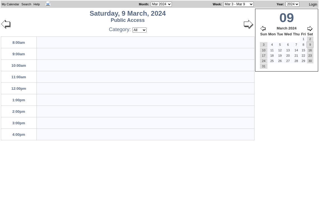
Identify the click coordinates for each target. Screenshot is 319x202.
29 (303, 61)
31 (263, 66)
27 (288, 61)
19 (280, 55)
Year (280, 4)
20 (288, 55)
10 (263, 50)
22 (303, 55)
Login (313, 4)
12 (280, 50)
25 (272, 61)
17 (263, 55)
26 (280, 61)
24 (263, 61)
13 (288, 50)
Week (217, 4)
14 (296, 50)
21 (296, 55)
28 (296, 61)
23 (310, 55)
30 (310, 61)
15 (303, 50)
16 (310, 50)
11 (272, 50)
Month (143, 4)
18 (272, 55)
